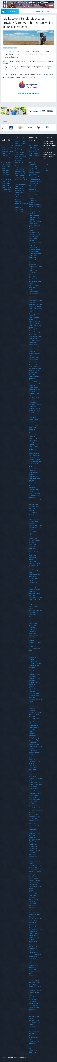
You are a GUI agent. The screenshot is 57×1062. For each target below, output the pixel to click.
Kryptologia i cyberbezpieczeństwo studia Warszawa (35, 534)
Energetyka (32, 812)
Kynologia (31, 529)
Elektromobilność (33, 814)
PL (42, 11)
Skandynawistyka (33, 278)
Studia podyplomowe (20, 184)
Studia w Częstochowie (7, 151)
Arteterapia (32, 996)
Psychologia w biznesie (35, 308)
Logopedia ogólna (34, 516)
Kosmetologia (33, 557)
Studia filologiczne (20, 149)
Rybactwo (31, 283)
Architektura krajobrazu (35, 1011)
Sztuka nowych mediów (35, 253)
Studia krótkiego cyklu (20, 173)
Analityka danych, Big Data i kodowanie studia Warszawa (35, 1028)
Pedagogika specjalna (35, 397)
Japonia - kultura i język (35, 635)
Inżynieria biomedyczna (35, 690)
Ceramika (31, 890)
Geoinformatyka (33, 750)
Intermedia (32, 691)
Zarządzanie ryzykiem (35, 170)
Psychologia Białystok (35, 329)
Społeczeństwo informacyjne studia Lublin (34, 272)
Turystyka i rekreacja (34, 227)
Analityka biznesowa (34, 1031)
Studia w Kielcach (5, 161)
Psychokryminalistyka (35, 336)
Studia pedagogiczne (20, 156)
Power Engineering (34, 370)
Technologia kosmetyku (35, 249)
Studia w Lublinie (5, 166)
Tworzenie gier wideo (35, 225)
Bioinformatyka (33, 926)
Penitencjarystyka (33, 387)
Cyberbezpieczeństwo (35, 869)
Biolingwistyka (33, 924)
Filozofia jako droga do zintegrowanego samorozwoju (35, 795)
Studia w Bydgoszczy (6, 147)
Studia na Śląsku (5, 181)
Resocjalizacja (33, 297)
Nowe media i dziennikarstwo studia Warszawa (35, 434)
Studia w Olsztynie (5, 170)
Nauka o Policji (33, 438)
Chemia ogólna (33, 884)
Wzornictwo (32, 202)
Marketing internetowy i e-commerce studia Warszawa (35, 501)
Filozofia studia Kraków (35, 786)
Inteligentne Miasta (34, 693)
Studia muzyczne (19, 154)
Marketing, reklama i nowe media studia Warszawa (34, 495)
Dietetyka (31, 843)
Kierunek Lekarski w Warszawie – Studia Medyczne (34, 589)
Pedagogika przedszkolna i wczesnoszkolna (33, 400)
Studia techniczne (19, 164)
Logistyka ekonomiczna (35, 525)
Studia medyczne (19, 152)
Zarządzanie (32, 189)
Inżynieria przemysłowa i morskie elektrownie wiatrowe (35, 654)
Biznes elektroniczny (34, 909)
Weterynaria (32, 213)
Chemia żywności (33, 882)
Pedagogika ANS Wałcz (35, 404)
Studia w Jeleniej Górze (7, 157)
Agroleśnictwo (33, 1047)
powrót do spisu (29, 93)
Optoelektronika (33, 417)
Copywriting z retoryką (35, 871)
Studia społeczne (19, 162)
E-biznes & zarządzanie (35, 824)
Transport (31, 240)
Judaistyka (32, 627)
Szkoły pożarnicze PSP (21, 175)
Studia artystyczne (20, 141)
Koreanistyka (32, 561)
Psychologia (32, 331)
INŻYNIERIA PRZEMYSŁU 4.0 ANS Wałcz (35, 648)
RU (48, 11)
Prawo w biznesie (34, 357)
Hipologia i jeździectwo (35, 722)
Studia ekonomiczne (20, 147)
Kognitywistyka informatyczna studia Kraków (34, 578)
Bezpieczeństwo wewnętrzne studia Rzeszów (34, 937)
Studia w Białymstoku (6, 144)
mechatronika (32, 487)
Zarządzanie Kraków (34, 179)
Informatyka (32, 710)
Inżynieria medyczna (34, 669)
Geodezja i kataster (34, 752)
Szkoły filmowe (19, 186)
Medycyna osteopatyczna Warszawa (33, 468)
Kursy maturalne (19, 209)
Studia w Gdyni (4, 155)
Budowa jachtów (33, 899)
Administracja (32, 1052)
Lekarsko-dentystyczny (35, 527)
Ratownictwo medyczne (35, 304)
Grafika (31, 731)
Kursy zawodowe (19, 190)
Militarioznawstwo (34, 453)
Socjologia (32, 276)
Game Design (32, 769)
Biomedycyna (32, 922)
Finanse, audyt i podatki (35, 782)
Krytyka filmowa (33, 531)
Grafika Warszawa (34, 725)
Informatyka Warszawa (21, 179)
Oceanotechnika (33, 427)
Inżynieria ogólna (33, 657)
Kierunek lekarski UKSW (35, 597)
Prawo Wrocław (19, 181)
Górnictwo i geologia (34, 741)
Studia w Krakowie (5, 164)
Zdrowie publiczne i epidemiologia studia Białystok (34, 157)
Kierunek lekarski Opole (35, 610)
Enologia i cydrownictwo (35, 810)
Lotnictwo (31, 514)
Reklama (45, 170)
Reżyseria (31, 289)
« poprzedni (20, 93)
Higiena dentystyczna (34, 724)
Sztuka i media (33, 255)
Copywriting (32, 873)
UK (51, 11)
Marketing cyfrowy (34, 504)
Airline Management (34, 1045)
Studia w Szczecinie (6, 179)
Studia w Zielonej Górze (7, 191)
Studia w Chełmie (5, 149)
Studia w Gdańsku (5, 153)
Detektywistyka (33, 848)
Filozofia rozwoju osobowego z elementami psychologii (35, 790)
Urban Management (34, 215)
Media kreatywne (33, 476)
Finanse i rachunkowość (35, 784)
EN (45, 11)
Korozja (31, 559)
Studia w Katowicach (6, 159)
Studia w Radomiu (5, 176)
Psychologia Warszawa (35, 306)
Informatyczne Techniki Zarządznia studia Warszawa (35, 714)
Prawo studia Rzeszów (35, 365)
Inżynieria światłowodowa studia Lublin (35, 642)
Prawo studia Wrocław (35, 363)
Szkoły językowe (19, 188)
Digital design (32, 841)
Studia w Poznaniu (5, 174)
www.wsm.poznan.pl (46, 74)
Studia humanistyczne (20, 151)
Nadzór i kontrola (33, 444)
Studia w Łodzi (4, 168)
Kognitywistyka (33, 582)
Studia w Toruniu (5, 185)
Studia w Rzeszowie (6, 178)
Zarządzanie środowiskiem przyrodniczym (33, 166)
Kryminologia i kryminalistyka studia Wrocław (34, 540)
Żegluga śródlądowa (34, 153)
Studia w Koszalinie (6, 162)
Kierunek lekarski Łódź (35, 612)
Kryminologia (32, 544)
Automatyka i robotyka (35, 990)
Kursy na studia (19, 211)
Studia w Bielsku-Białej (7, 145)
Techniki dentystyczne (35, 251)
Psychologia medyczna (35, 323)
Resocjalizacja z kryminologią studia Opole (34, 293)
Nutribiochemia (33, 431)
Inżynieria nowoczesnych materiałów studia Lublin (35, 661)
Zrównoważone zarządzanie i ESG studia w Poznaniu (34, 149)
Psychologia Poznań (20, 177)
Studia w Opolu (5, 172)
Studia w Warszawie (6, 187)
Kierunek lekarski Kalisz (35, 621)
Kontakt (38, 11)
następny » (37, 93)
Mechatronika (32, 486)
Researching (32, 298)
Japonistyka (32, 633)
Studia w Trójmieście (6, 183)
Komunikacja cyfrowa (34, 574)
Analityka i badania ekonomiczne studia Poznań (34, 1022)
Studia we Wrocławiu (6, 189)
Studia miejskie (33, 257)
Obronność (32, 429)
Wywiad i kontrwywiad (35, 204)
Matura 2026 (18, 207)
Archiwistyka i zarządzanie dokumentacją (32, 999)
